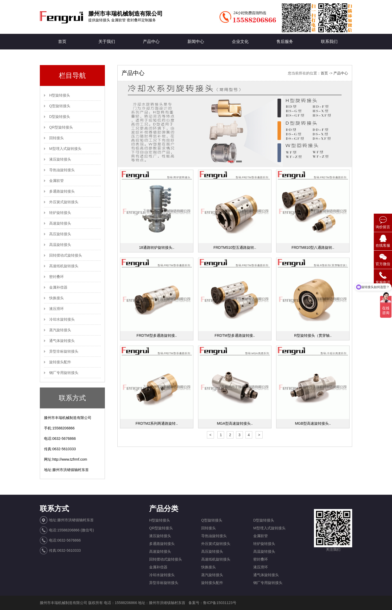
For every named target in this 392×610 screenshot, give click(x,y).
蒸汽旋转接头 (60, 330)
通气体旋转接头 (62, 341)
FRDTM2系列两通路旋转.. (157, 423)
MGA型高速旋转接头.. (235, 423)
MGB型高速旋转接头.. (313, 423)
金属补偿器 (58, 287)
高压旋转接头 (60, 234)
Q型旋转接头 (59, 106)
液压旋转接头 (60, 159)
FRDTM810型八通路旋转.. (313, 247)
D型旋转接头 (59, 117)
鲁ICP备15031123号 (219, 603)
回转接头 (56, 138)
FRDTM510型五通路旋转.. (234, 247)
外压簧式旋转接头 (63, 202)
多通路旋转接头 (62, 191)
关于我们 (106, 41)
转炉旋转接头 (60, 213)
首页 (62, 41)
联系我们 (329, 41)
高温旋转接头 (60, 245)
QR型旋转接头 (61, 127)
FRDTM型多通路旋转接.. (157, 335)
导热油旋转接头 (62, 170)
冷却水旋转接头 (62, 319)
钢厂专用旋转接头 (63, 373)
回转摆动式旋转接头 (65, 255)
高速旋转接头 (60, 223)
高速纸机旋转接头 (63, 266)
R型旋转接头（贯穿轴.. (313, 335)
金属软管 (56, 181)
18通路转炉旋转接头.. (156, 247)
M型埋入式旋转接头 (65, 149)
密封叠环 (56, 277)
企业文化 (240, 41)
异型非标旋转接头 (63, 351)
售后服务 (284, 41)
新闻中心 (195, 41)
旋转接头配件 (60, 362)
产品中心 (151, 41)
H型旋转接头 (59, 95)
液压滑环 (56, 309)
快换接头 (56, 298)
